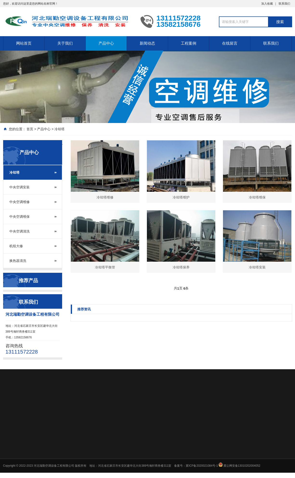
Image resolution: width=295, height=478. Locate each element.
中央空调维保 (19, 217)
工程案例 (188, 43)
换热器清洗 (17, 261)
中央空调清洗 (19, 231)
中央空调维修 (19, 202)
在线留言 (229, 43)
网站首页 (24, 43)
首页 (29, 129)
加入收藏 (267, 3)
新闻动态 (147, 43)
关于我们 (65, 43)
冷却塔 (59, 129)
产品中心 (106, 43)
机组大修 (16, 246)
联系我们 (284, 3)
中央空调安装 (19, 187)
